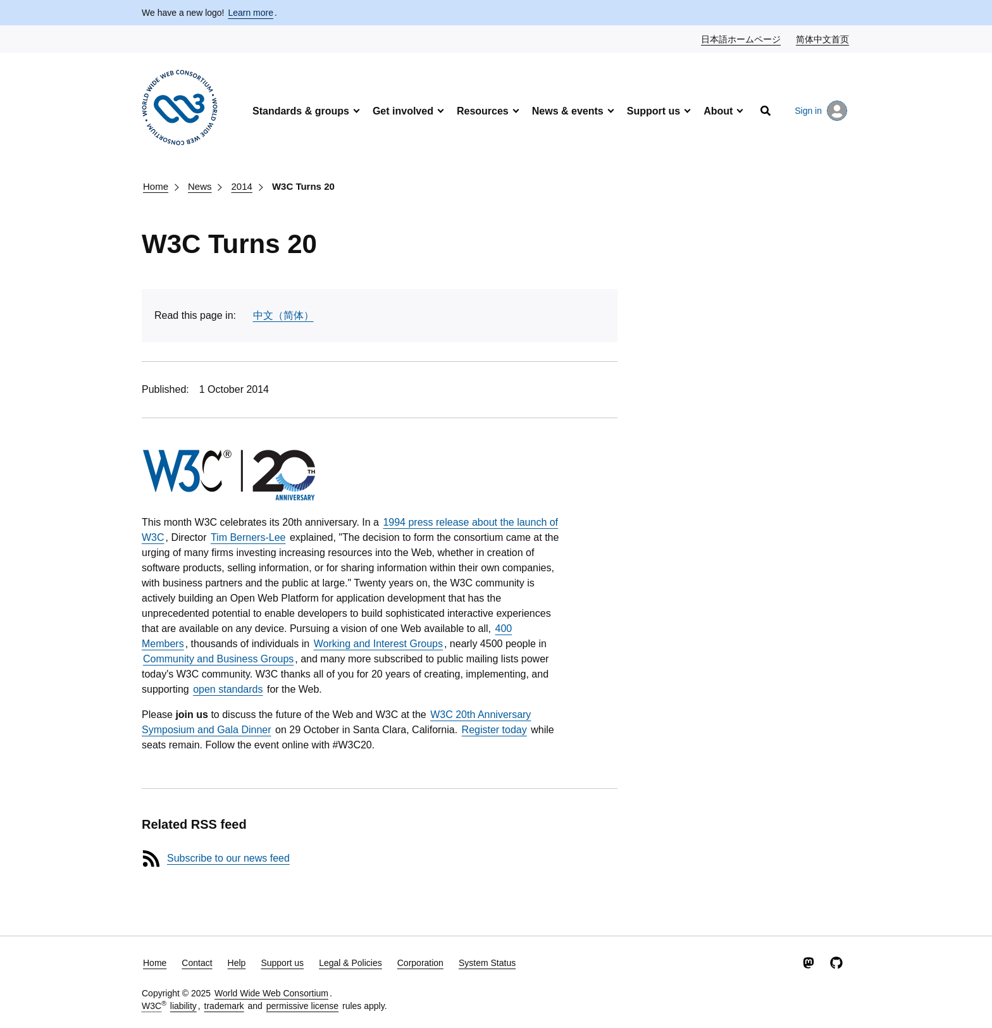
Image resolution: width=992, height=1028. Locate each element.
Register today (494, 729)
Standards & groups (300, 111)
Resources (483, 111)
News (200, 186)
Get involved (403, 111)
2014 (242, 186)
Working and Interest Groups (378, 643)
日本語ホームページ (741, 38)
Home (155, 186)
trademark (224, 1006)
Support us (653, 111)
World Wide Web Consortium (271, 993)
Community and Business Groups (218, 658)
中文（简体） (283, 315)
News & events (568, 111)
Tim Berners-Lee (248, 537)
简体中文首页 (823, 38)
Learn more (250, 13)
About (718, 111)
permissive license (302, 1006)
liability (183, 1006)
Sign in (821, 111)
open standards (228, 689)
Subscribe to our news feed (228, 858)
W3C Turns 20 (303, 186)
